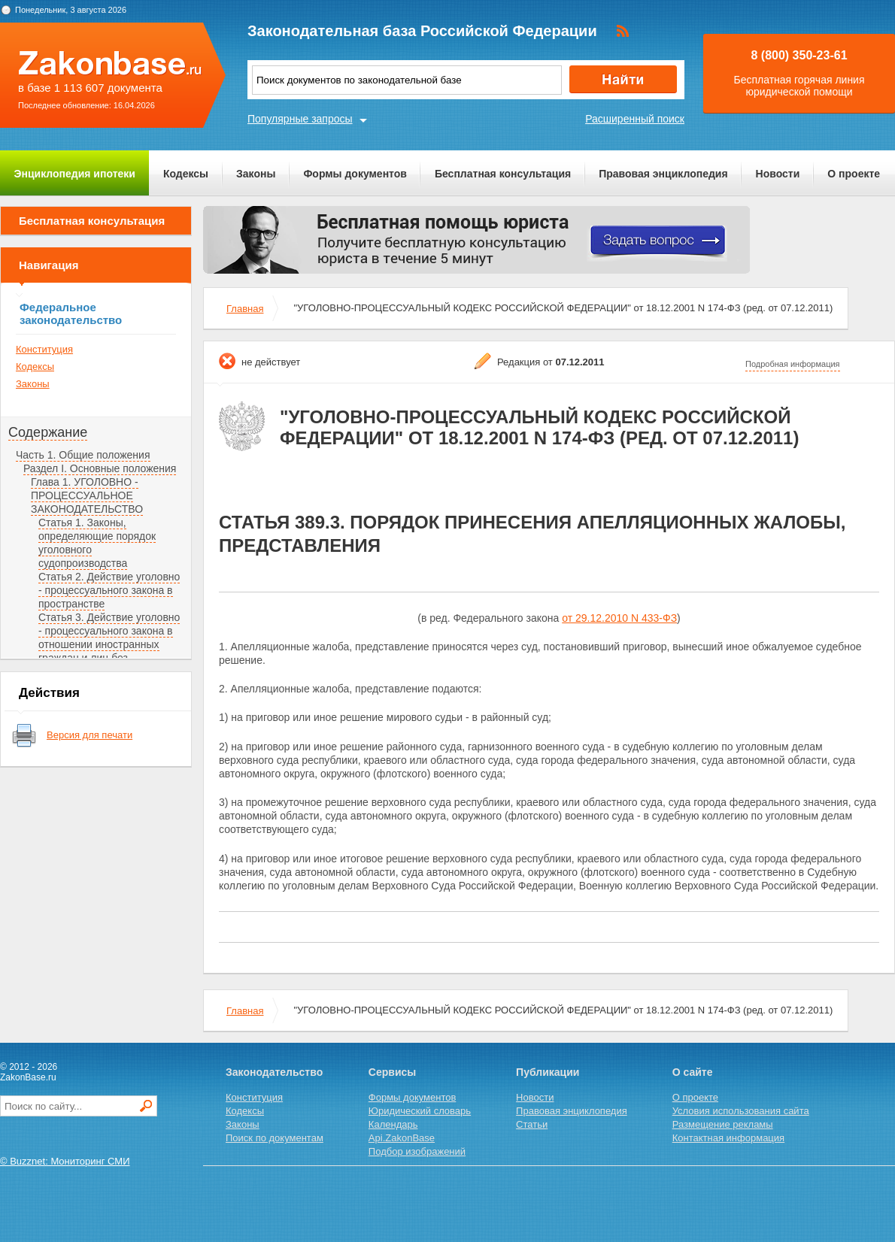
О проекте (853, 174)
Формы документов (355, 174)
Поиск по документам (274, 1138)
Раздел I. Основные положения (99, 468)
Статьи (532, 1124)
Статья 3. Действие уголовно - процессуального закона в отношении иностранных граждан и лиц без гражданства (109, 644)
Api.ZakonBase (402, 1138)
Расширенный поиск (634, 119)
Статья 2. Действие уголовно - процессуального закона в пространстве (109, 590)
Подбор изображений (417, 1151)
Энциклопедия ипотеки (74, 174)
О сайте (692, 1072)
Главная (244, 308)
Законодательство (274, 1072)
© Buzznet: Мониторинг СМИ (65, 1161)
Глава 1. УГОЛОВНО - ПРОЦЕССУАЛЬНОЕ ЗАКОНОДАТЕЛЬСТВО (87, 495)
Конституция (44, 349)
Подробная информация (792, 363)
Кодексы (185, 174)
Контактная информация (728, 1138)
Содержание (47, 432)
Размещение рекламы (722, 1124)
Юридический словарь (420, 1110)
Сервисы (392, 1072)
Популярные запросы (300, 119)
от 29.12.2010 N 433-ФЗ (619, 618)
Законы (255, 174)
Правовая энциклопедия (663, 174)
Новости (778, 174)
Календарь (393, 1124)
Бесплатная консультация (503, 174)
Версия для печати (89, 735)
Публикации (547, 1072)
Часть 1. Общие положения (83, 455)
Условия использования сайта (740, 1110)
